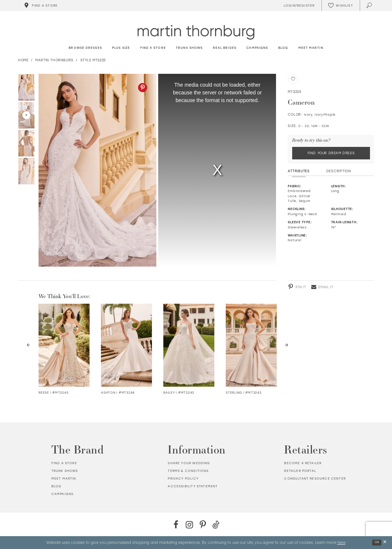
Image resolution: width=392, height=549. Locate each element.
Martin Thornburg (54, 60)
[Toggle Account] (298, 5)
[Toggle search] (369, 5)
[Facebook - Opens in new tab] (176, 524)
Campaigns (62, 494)
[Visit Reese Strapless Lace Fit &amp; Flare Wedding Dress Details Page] (64, 345)
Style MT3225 (93, 60)
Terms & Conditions (188, 471)
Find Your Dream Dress (331, 153)
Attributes (298, 171)
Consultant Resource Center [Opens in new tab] (314, 478)
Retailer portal (300, 471)
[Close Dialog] (384, 542)
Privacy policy (183, 478)
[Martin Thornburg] (196, 32)
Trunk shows (64, 471)
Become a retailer (303, 463)
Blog (56, 486)
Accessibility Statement (193, 486)
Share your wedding (189, 463)
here (341, 542)
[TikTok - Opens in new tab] (216, 524)
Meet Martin (63, 478)
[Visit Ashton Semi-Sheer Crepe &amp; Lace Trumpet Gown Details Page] (126, 345)
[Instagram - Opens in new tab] (189, 524)
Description (338, 171)
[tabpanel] (96, 170)
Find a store (64, 463)
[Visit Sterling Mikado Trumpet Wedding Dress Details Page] (251, 345)
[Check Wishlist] (341, 5)
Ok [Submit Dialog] (377, 542)
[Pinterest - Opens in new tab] (142, 87)
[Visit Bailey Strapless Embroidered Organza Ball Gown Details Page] (188, 345)
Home (23, 60)
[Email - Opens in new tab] (322, 287)
